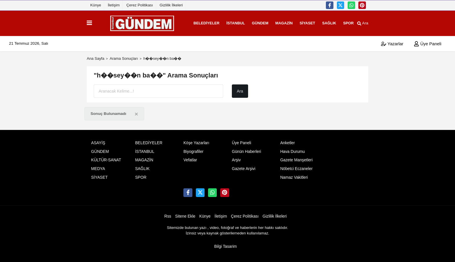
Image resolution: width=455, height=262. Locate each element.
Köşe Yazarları (196, 141)
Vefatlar (190, 158)
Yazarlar (392, 41)
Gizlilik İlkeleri (171, 5)
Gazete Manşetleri (296, 158)
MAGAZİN (276, 22)
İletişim (114, 5)
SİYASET (299, 22)
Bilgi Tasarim (225, 244)
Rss (167, 214)
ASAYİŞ (98, 141)
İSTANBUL (227, 22)
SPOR (340, 22)
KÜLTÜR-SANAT (106, 158)
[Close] (136, 111)
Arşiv (236, 158)
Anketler (287, 141)
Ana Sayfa (95, 56)
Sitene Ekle (185, 214)
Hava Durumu (292, 149)
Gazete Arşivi (243, 167)
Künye (95, 5)
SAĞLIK (321, 22)
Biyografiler (193, 149)
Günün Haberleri (246, 149)
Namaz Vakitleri (294, 175)
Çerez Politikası (139, 5)
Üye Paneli (427, 41)
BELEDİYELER (198, 22)
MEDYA (98, 167)
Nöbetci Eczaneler (296, 167)
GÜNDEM (252, 22)
